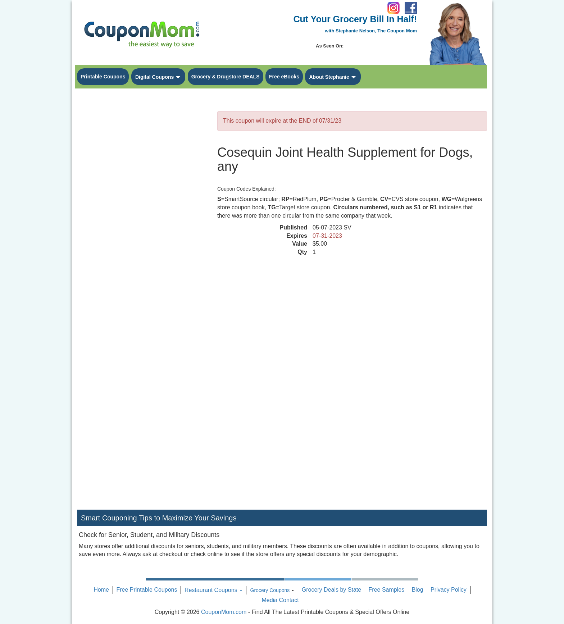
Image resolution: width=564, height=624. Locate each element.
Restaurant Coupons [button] (213, 590)
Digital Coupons (154, 77)
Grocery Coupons (270, 590)
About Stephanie (329, 77)
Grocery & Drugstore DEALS (225, 76)
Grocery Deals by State (331, 590)
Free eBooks (284, 76)
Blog (417, 590)
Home (101, 590)
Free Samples (387, 590)
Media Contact (280, 600)
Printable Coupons (103, 76)
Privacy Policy (449, 590)
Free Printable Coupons (146, 590)
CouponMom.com (223, 612)
